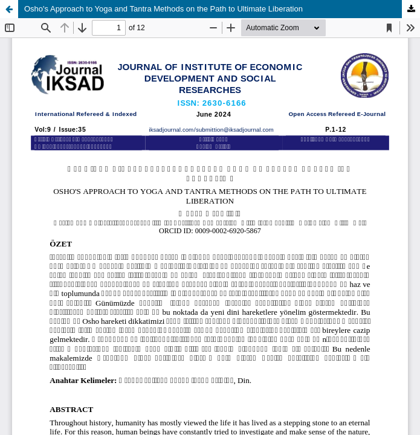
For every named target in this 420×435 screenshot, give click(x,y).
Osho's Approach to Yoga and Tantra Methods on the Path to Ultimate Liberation (163, 8)
